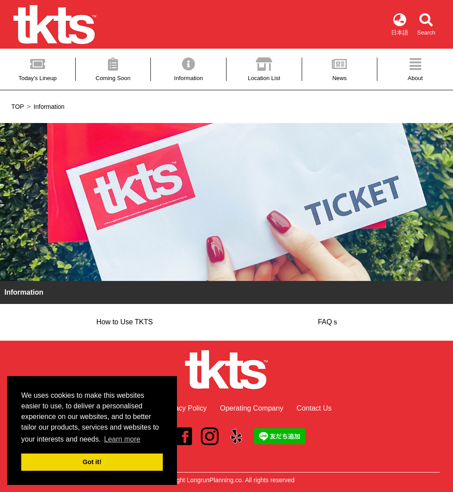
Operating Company (251, 408)
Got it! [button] (92, 461)
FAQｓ (328, 322)
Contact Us (313, 408)
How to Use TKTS (124, 322)
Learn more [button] (122, 439)
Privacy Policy (185, 408)
